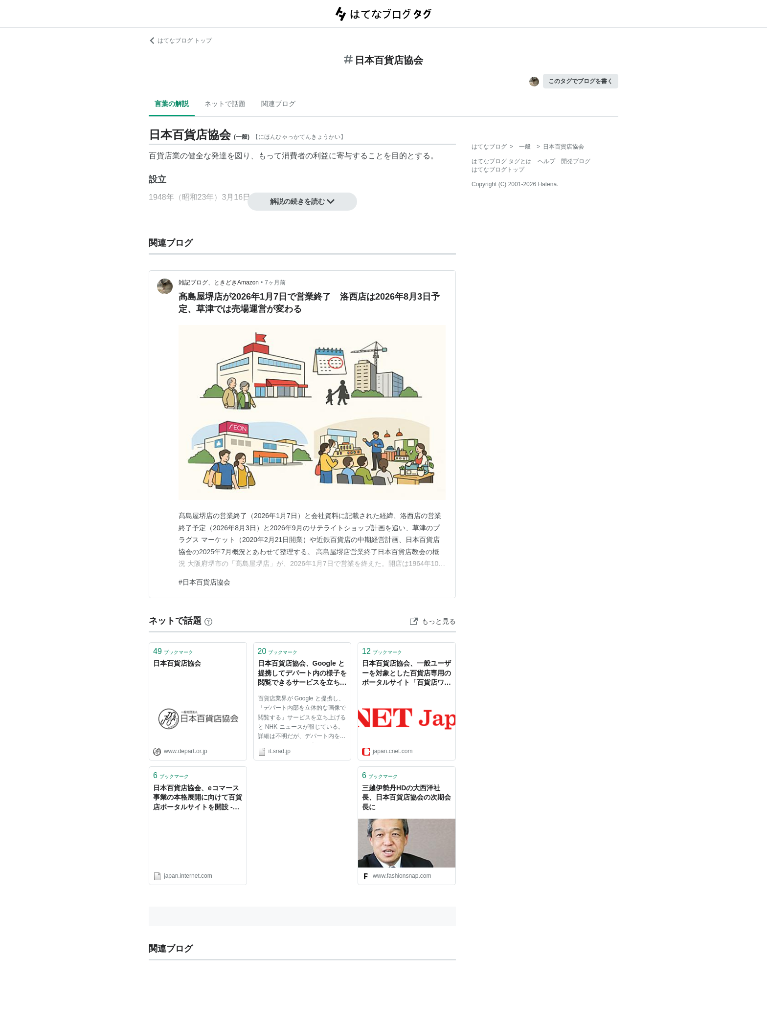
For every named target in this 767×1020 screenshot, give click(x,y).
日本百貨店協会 (177, 663)
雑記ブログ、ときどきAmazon (219, 282)
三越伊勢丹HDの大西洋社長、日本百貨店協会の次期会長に (406, 797)
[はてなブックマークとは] (208, 621)
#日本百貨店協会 (204, 582)
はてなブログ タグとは (502, 161)
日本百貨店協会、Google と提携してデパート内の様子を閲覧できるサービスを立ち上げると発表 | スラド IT (302, 673)
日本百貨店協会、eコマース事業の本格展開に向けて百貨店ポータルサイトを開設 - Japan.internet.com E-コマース (197, 798)
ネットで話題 (225, 104)
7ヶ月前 (275, 282)
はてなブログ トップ (180, 40)
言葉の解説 (172, 104)
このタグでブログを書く (580, 81)
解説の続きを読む (302, 201)
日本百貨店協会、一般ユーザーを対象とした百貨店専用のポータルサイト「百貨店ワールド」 (406, 673)
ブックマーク (173, 651)
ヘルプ (546, 161)
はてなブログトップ (498, 169)
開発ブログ (575, 161)
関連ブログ (278, 104)
